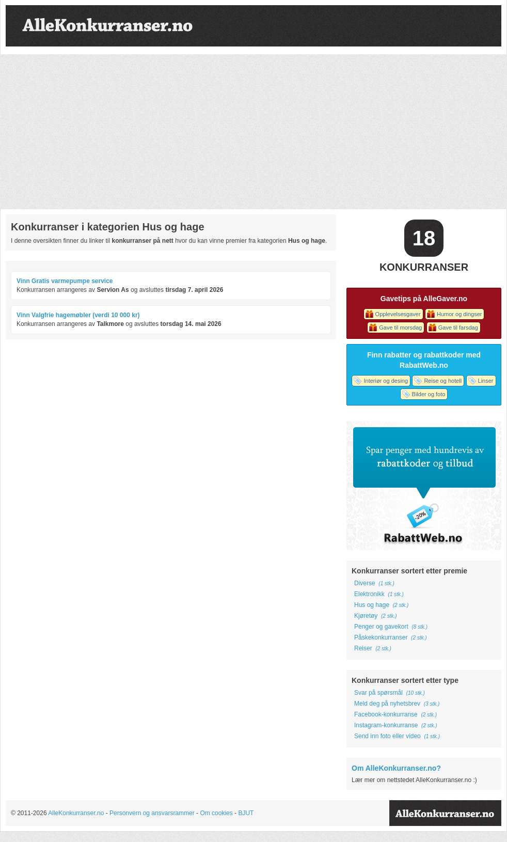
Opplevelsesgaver (398, 314)
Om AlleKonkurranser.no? (396, 768)
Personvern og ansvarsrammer (152, 813)
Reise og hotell (443, 381)
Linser (486, 381)
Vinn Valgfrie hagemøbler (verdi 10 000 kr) (78, 315)
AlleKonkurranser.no (76, 813)
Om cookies (216, 813)
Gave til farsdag (458, 327)
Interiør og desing (385, 381)
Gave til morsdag (400, 327)
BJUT (246, 813)
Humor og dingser (459, 314)
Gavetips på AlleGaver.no (424, 298)
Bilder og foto (429, 394)
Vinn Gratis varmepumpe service (65, 281)
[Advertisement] (253, 131)
